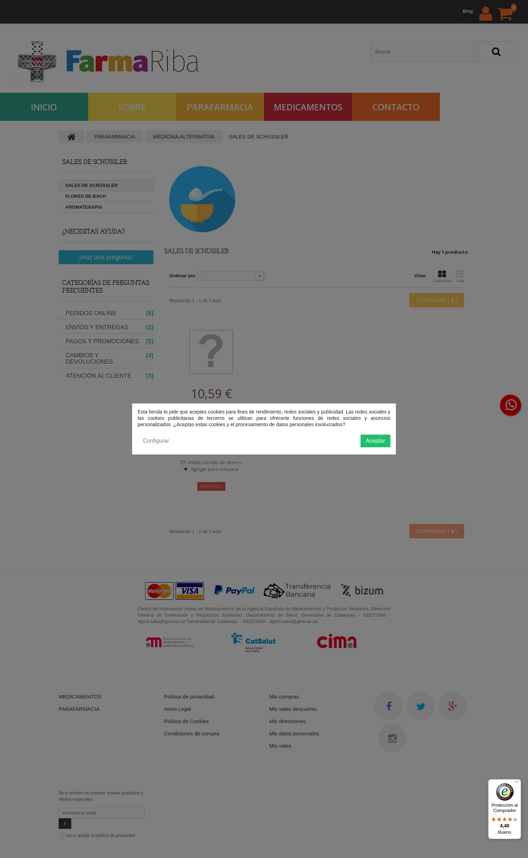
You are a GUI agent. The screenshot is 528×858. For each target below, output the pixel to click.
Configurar (156, 441)
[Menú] (517, 783)
